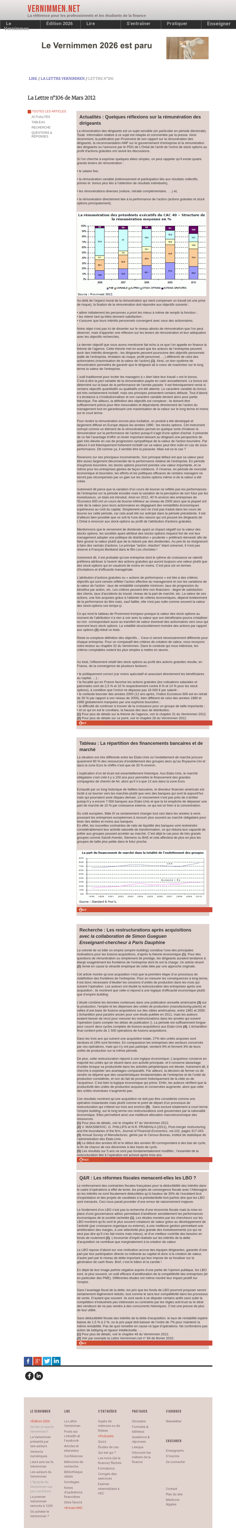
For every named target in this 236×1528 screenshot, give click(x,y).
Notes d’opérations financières (73, 1492)
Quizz (102, 1441)
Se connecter (175, 1462)
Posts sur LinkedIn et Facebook (72, 1436)
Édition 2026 (41, 1421)
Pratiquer (177, 23)
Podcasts (107, 1436)
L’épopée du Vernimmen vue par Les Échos (41, 1486)
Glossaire (139, 1421)
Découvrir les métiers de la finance (141, 1457)
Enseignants (175, 1450)
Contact (171, 1489)
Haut (82, 723)
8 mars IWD (74, 1508)
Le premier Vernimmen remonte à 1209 (41, 1501)
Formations (106, 1468)
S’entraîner (139, 23)
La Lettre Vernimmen (63, 78)
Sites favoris (73, 1502)
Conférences (73, 1456)
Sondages (71, 1482)
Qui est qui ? (107, 1452)
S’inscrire (172, 1456)
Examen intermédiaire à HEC (108, 1488)
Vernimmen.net (54, 9)
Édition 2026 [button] (59, 23)
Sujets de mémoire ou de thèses (109, 1425)
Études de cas (108, 1447)
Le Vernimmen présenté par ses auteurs (40, 1441)
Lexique (137, 1447)
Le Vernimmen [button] (16, 25)
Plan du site (174, 1494)
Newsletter (173, 1421)
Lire (90, 23)
